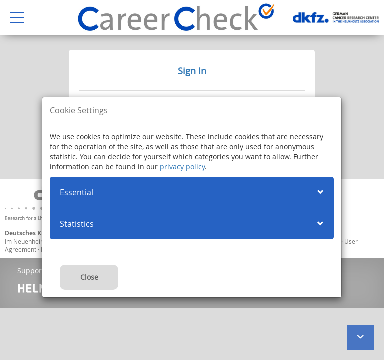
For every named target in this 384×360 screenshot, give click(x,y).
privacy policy (182, 167)
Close (89, 277)
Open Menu (12, 18)
